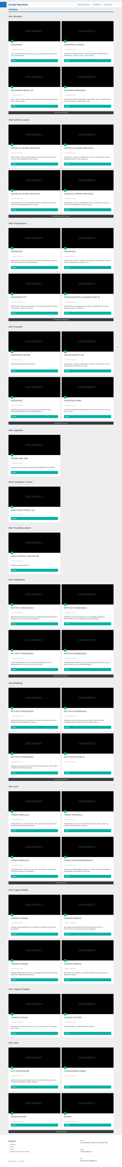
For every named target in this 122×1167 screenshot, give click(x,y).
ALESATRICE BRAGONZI (75, 90)
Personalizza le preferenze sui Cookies (19, 1151)
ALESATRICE (16, 45)
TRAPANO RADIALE (19, 918)
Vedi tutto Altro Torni (61, 883)
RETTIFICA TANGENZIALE (22, 608)
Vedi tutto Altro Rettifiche (61, 779)
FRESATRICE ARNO (72, 401)
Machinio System (12, 1161)
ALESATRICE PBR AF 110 (22, 90)
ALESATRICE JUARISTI (74, 45)
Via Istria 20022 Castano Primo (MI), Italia (94, 1142)
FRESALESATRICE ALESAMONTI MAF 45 (82, 297)
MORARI (67, 1117)
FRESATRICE (16, 251)
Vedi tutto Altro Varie (61, 1131)
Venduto (97, 5)
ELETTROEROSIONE (20, 1071)
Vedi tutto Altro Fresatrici (61, 423)
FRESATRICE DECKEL (20, 355)
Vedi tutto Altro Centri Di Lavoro (61, 216)
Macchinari (83, 5)
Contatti (108, 5)
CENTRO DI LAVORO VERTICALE (25, 148)
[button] (84, 4)
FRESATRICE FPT (19, 297)
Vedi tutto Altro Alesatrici (61, 112)
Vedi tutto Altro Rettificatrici (61, 676)
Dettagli (14, 60)
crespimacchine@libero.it (88, 1161)
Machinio (22, 1161)
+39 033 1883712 (86, 1151)
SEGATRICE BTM (18, 1117)
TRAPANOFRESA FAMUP (75, 1071)
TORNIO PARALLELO (20, 815)
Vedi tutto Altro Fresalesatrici (61, 319)
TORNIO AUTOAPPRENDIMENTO (78, 860)
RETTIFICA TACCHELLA (74, 757)
